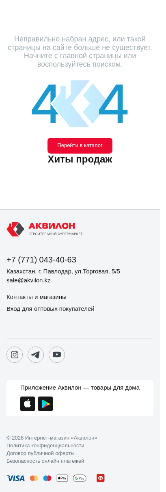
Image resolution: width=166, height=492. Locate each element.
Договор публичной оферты (40, 453)
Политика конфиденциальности (45, 446)
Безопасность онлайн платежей (45, 461)
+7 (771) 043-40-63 (41, 259)
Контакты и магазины (36, 296)
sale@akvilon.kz (28, 280)
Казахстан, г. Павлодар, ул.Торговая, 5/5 (63, 271)
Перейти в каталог (79, 145)
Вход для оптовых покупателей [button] (50, 308)
